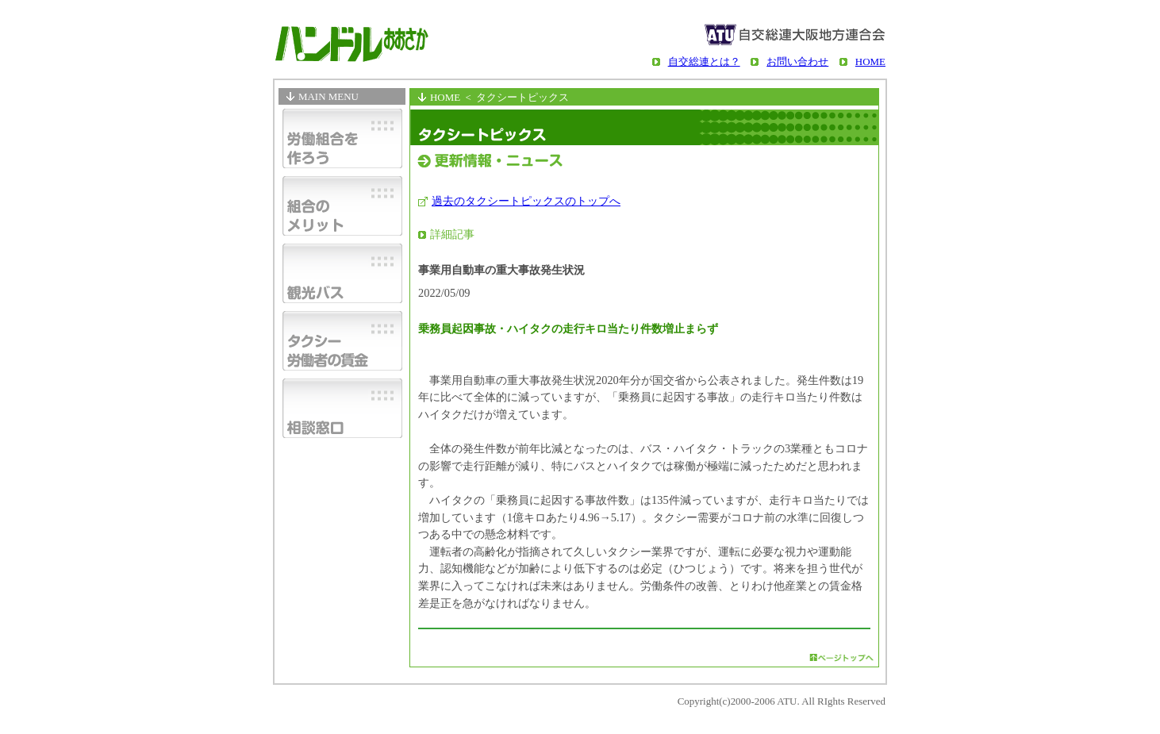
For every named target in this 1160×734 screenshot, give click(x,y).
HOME (870, 61)
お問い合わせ (797, 61)
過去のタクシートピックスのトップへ (526, 200)
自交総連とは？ (704, 61)
